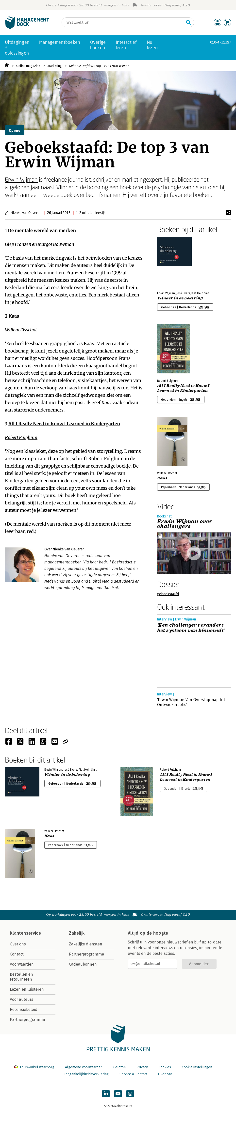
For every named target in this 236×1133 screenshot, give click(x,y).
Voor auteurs (21, 999)
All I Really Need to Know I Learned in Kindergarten (64, 424)
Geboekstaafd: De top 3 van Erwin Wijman (99, 66)
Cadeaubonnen (83, 964)
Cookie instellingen (197, 1067)
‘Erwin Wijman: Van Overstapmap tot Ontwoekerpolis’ (191, 702)
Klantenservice (25, 933)
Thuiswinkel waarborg (34, 1067)
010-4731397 (220, 42)
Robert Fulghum (21, 437)
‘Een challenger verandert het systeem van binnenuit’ (191, 627)
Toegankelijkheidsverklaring (86, 1074)
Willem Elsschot (21, 330)
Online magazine (28, 66)
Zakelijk (77, 933)
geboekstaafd (168, 594)
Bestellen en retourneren (21, 977)
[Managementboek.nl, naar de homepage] (27, 28)
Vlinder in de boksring (180, 298)
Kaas (14, 316)
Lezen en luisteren (27, 989)
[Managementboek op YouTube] (118, 1093)
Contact (17, 954)
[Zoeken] (123, 22)
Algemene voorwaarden (83, 1067)
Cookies (165, 1067)
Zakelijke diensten (85, 944)
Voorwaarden (22, 964)
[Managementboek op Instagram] (130, 1093)
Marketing (55, 66)
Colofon (119, 1067)
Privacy (142, 1067)
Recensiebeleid (23, 1009)
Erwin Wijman (21, 179)
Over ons (18, 944)
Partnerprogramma (27, 1019)
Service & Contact (133, 1074)
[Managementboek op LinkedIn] (106, 1093)
